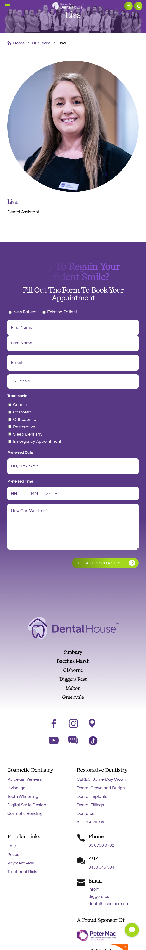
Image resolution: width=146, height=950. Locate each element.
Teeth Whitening (22, 796)
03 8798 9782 (138, 6)
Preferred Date (20, 453)
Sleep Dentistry (27, 434)
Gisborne (73, 670)
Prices (13, 854)
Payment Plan (20, 863)
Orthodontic (24, 419)
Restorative (24, 427)
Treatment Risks (22, 871)
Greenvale (73, 697)
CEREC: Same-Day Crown (101, 779)
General (20, 405)
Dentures (85, 813)
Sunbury (73, 652)
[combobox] (13, 381)
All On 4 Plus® (90, 822)
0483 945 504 (101, 867)
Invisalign (16, 788)
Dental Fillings (90, 805)
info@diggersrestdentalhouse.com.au (108, 896)
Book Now (128, 6)
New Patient (25, 312)
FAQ (11, 846)
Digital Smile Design (26, 805)
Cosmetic (22, 412)
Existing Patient (62, 312)
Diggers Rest (73, 679)
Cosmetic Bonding (25, 813)
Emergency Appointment (37, 441)
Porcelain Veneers (24, 779)
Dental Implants (92, 796)
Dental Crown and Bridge (101, 788)
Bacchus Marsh (73, 661)
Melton (73, 688)
